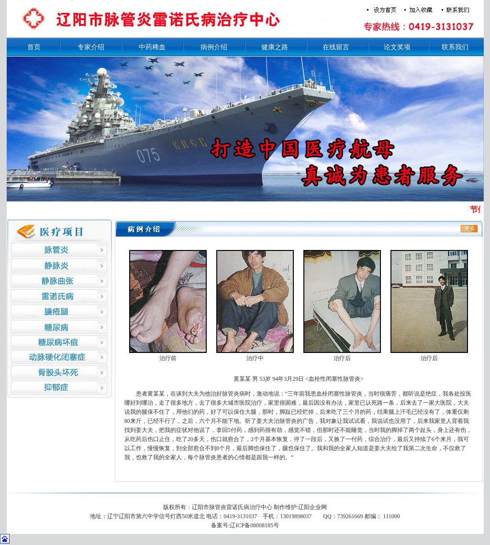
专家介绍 (91, 47)
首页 (34, 47)
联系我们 (455, 47)
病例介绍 (213, 47)
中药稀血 (152, 47)
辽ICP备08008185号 (254, 525)
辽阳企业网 (312, 507)
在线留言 (336, 47)
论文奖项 (397, 47)
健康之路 (274, 47)
